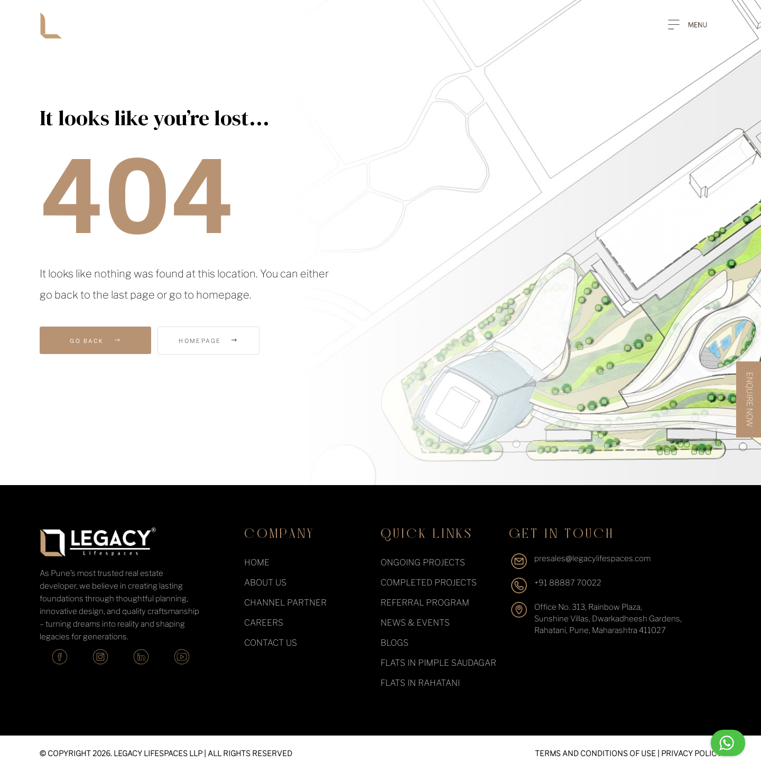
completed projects (428, 583)
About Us (265, 583)
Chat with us (702, 743)
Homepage (217, 341)
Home (257, 562)
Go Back (95, 340)
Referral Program (424, 603)
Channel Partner (285, 603)
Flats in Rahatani (420, 683)
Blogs (394, 643)
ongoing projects (422, 562)
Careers (263, 623)
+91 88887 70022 (567, 583)
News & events (415, 623)
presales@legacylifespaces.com (592, 558)
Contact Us (270, 643)
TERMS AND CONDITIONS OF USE (595, 753)
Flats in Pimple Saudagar (438, 663)
